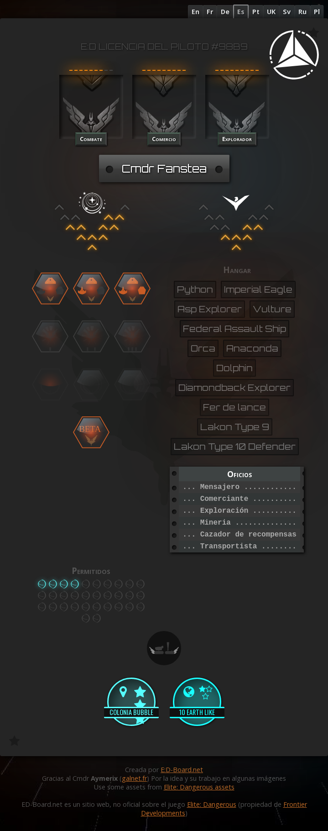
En (195, 11)
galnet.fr (134, 778)
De (225, 11)
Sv (287, 11)
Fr (210, 11)
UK (271, 11)
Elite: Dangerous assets (199, 787)
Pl (317, 11)
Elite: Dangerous (211, 804)
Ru (302, 11)
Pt (256, 11)
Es (241, 11)
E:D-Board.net (182, 769)
